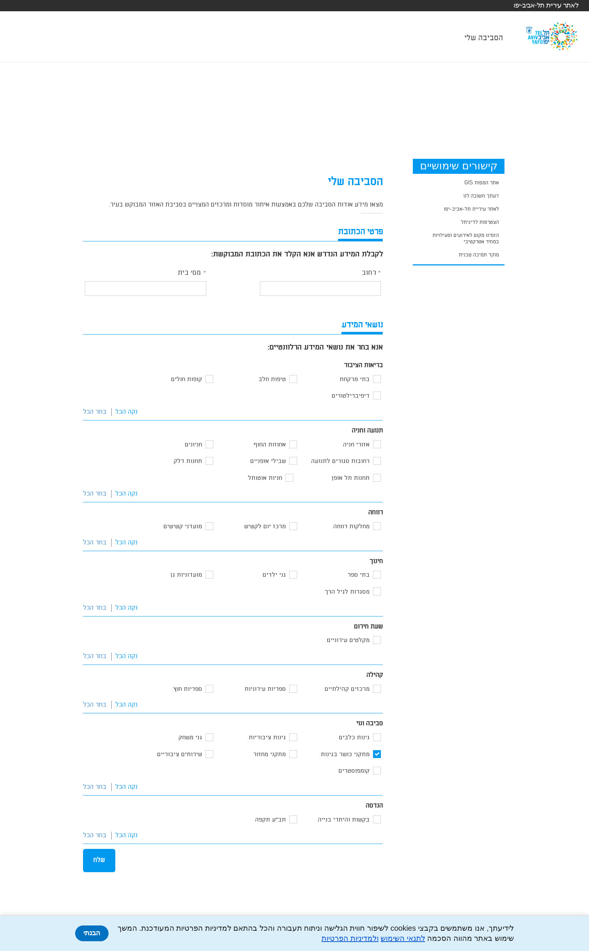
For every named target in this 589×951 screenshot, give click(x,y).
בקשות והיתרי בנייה (344, 819)
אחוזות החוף (270, 444)
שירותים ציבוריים (179, 754)
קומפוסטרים (354, 771)
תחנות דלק (188, 461)
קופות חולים (186, 379)
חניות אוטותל (265, 478)
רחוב (369, 273)
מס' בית (189, 273)
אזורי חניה (356, 444)
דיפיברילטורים (351, 395)
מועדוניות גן (186, 575)
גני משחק (190, 737)
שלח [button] (99, 860)
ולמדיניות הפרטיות (350, 938)
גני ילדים (274, 575)
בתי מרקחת (355, 379)
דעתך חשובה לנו (481, 196)
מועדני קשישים (182, 526)
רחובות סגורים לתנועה (340, 461)
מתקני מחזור (269, 754)
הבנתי (91, 933)
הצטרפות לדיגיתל (480, 222)
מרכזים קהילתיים (347, 689)
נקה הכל (126, 412)
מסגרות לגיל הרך (347, 591)
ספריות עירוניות (265, 689)
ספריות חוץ (187, 689)
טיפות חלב (272, 379)
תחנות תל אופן (350, 478)
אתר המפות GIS (481, 183)
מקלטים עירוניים (348, 640)
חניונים (193, 444)
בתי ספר (358, 575)
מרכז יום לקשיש (265, 526)
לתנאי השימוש (403, 938)
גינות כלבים (354, 737)
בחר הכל (94, 412)
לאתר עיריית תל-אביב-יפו (545, 5)
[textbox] (320, 288)
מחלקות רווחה (351, 526)
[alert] (372, 213)
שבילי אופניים (268, 461)
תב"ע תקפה (270, 819)
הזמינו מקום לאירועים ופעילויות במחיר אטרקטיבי (465, 238)
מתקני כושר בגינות (345, 754)
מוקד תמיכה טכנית (479, 255)
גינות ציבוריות (267, 737)
